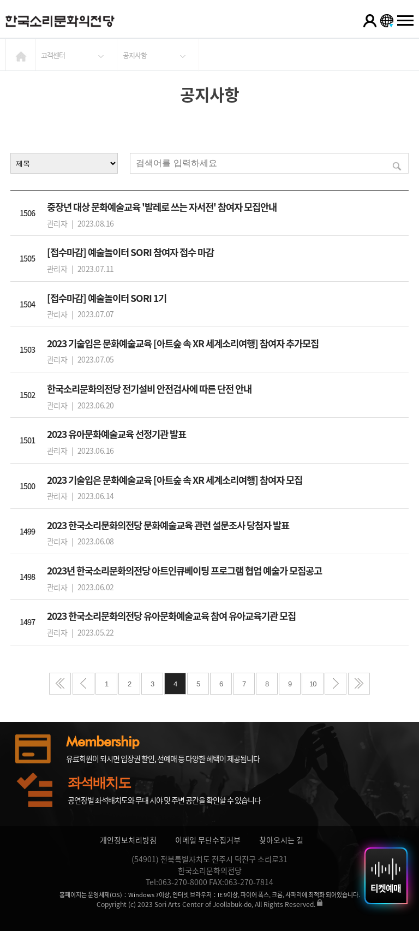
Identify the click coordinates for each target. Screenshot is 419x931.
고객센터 (53, 55)
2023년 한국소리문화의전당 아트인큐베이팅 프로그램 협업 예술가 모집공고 (184, 571)
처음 (60, 684)
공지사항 (135, 55)
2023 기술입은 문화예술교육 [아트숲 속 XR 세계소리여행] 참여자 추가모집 (183, 343)
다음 (335, 684)
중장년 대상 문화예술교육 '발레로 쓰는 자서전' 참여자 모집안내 (162, 207)
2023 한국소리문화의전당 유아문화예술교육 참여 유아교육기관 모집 (171, 616)
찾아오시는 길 (281, 839)
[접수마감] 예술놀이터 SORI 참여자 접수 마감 (130, 252)
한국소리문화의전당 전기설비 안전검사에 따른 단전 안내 (149, 389)
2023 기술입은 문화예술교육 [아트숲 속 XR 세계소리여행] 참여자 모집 (174, 480)
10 (312, 684)
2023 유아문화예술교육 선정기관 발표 (116, 434)
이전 (83, 684)
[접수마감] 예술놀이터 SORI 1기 (106, 298)
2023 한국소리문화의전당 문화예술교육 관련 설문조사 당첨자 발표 (168, 525)
